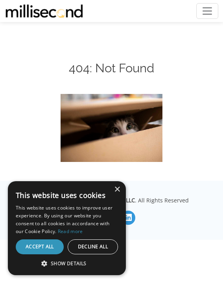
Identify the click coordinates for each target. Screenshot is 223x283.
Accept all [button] (40, 246)
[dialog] (67, 228)
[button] (67, 263)
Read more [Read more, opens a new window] (70, 231)
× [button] (117, 190)
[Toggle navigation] (207, 11)
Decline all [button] (93, 246)
